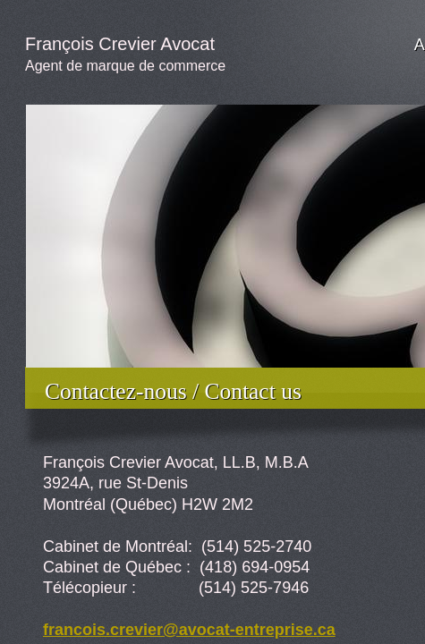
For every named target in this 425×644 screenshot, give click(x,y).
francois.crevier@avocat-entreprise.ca (189, 630)
